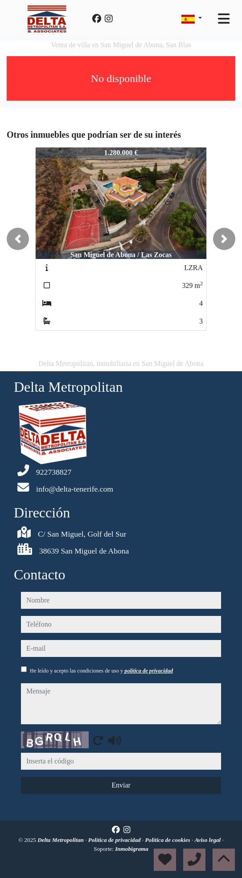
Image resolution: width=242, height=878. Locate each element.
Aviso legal (208, 840)
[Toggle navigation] (224, 18)
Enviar (121, 785)
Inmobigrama (131, 848)
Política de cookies (168, 840)
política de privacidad (148, 671)
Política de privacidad (115, 840)
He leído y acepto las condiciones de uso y (101, 671)
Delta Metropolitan (61, 840)
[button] (18, 239)
